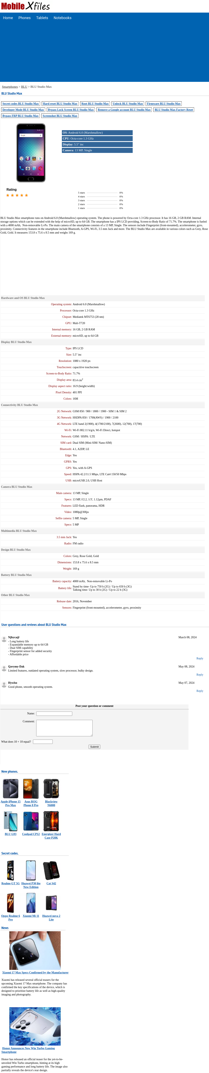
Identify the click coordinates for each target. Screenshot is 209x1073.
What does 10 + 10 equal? (16, 744)
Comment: (26, 721)
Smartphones (10, 86)
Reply (200, 658)
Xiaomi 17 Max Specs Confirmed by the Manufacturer (35, 975)
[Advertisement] (104, 53)
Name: (28, 713)
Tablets (42, 18)
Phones (25, 18)
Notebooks (63, 18)
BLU (24, 86)
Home (8, 18)
